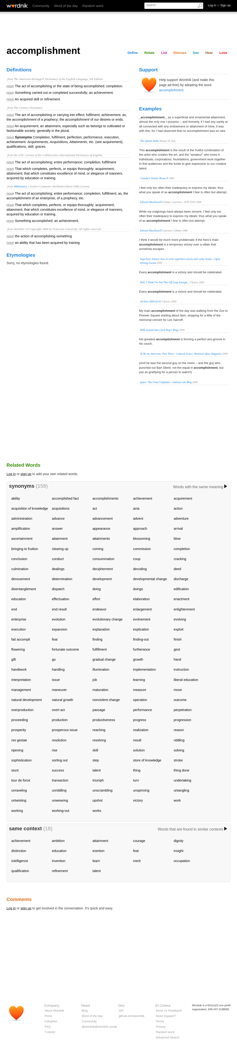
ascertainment (21, 538)
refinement (60, 871)
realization (141, 730)
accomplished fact (65, 498)
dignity (179, 841)
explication (141, 629)
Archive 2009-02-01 (150, 301)
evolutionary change (108, 619)
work (177, 800)
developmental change (150, 579)
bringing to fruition (24, 549)
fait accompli (20, 639)
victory (138, 800)
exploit (179, 629)
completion (182, 549)
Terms (160, 1021)
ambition (58, 841)
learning (139, 680)
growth (138, 659)
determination (62, 579)
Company (51, 1005)
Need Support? (166, 1016)
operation (140, 700)
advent (138, 518)
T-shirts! (50, 1032)
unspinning (141, 790)
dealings (58, 569)
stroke (178, 760)
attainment (60, 538)
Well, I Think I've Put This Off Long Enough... (164, 282)
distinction (18, 851)
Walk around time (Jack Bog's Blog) (159, 330)
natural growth (62, 700)
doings (138, 589)
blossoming (141, 538)
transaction (60, 780)
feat (55, 639)
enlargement (142, 609)
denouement (20, 579)
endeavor (100, 609)
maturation (100, 690)
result (137, 740)
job (95, 680)
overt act (58, 710)
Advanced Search (167, 1037)
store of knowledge (147, 760)
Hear (209, 53)
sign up (26, 474)
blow (177, 538)
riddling (179, 740)
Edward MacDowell (151, 202)
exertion (99, 851)
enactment (181, 599)
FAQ (48, 1026)
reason (179, 730)
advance (58, 518)
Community (40, 6)
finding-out (141, 639)
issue (56, 680)
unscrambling (103, 790)
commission (142, 549)
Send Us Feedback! (169, 1010)
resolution (59, 740)
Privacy (161, 1026)
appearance (101, 528)
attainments (101, 538)
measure (139, 690)
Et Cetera (163, 1005)
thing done (181, 770)
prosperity (18, 730)
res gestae (19, 740)
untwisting (18, 800)
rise (54, 750)
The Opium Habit (149, 141)
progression (182, 720)
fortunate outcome (65, 649)
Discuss (180, 53)
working (17, 811)
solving (179, 750)
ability (15, 498)
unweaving (60, 800)
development (102, 579)
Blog (85, 1010)
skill (95, 750)
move (178, 690)
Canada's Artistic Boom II (154, 178)
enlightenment (184, 609)
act (95, 508)
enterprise (18, 619)
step (96, 760)
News (85, 1005)
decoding (140, 569)
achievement (142, 498)
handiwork (19, 669)
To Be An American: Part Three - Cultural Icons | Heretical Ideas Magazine (181, 353)
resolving (99, 740)
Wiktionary (20, 186)
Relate (149, 53)
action (178, 508)
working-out (60, 811)
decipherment (103, 569)
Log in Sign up (219, 5)
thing (136, 770)
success (58, 770)
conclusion (19, 559)
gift (13, 659)
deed (177, 569)
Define (133, 53)
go (54, 659)
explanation (101, 629)
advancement (103, 518)
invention (59, 861)
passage (99, 710)
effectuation (60, 599)
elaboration (141, 599)
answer (57, 528)
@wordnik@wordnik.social (99, 1026)
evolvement (141, 619)
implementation (144, 669)
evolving (180, 619)
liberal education (186, 680)
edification (181, 589)
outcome (180, 700)
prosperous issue (65, 730)
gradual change (104, 659)
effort (96, 599)
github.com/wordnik (131, 1016)
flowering (18, 649)
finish (178, 639)
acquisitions (61, 508)
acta (136, 508)
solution (139, 750)
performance (142, 710)
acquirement (183, 498)
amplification (20, 528)
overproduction (22, 710)
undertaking (182, 780)
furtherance (141, 649)
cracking (180, 559)
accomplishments (105, 498)
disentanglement (23, 589)
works (97, 811)
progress (139, 720)
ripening (17, 750)
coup (136, 559)
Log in (11, 474)
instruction (181, 669)
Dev (121, 1005)
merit (137, 861)
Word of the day (66, 6)
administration (21, 518)
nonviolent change (106, 700)
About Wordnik (54, 1010)
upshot (98, 800)
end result (59, 609)
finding (97, 639)
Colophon (51, 1021)
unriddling (59, 790)
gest (177, 649)
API (121, 1010)
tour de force (20, 780)
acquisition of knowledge (29, 508)
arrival (178, 528)
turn (136, 780)
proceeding (19, 720)
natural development (26, 700)
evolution (59, 619)
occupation (182, 861)
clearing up (60, 549)
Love (223, 53)
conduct (58, 559)
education (18, 599)
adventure (181, 518)
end (14, 609)
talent (97, 770)
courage (139, 841)
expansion (59, 629)
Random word (92, 6)
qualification (20, 871)
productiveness (104, 720)
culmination (19, 569)
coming (98, 549)
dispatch (58, 589)
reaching (99, 730)
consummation (104, 559)
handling (58, 669)
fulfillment (100, 649)
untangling (181, 790)
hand (177, 659)
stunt (15, 770)
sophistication (21, 760)
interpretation (21, 680)
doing (97, 589)
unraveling (19, 790)
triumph (98, 780)
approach (140, 528)
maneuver (59, 690)
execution (18, 629)
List (164, 53)
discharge (181, 579)
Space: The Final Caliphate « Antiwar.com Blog (166, 382)
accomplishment (171, 90)
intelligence (19, 861)
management (21, 690)
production (60, 720)
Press (48, 1016)
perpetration (183, 710)
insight (179, 851)
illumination (101, 669)
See (196, 53)
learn (96, 861)
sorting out (60, 760)
